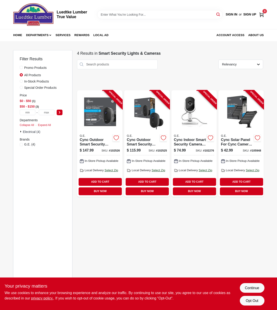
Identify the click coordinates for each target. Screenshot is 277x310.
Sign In (231, 14)
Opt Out (252, 301)
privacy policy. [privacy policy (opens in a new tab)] (42, 298)
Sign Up (249, 14)
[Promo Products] (21, 67)
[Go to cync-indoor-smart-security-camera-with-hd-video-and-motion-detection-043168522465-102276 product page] (194, 143)
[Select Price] (59, 112)
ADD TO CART (100, 181)
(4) (29, 144)
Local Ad (101, 35)
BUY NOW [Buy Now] (100, 191)
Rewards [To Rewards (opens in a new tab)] (82, 35)
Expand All (44, 125)
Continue (252, 288)
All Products (32, 75)
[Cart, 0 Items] (261, 14)
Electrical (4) (31, 132)
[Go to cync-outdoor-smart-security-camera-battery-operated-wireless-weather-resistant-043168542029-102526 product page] (99, 143)
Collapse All (27, 125)
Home (17, 35)
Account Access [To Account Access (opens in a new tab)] (231, 35)
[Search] (218, 14)
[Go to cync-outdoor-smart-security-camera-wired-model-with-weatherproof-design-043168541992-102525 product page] (147, 143)
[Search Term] (160, 14)
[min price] (27, 112)
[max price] (46, 112)
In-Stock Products (36, 81)
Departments (37, 35)
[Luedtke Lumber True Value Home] (33, 14)
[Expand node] (21, 131)
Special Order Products (40, 88)
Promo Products (35, 68)
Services (63, 35)
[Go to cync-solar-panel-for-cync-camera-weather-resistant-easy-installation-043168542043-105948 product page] (241, 143)
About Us (256, 35)
